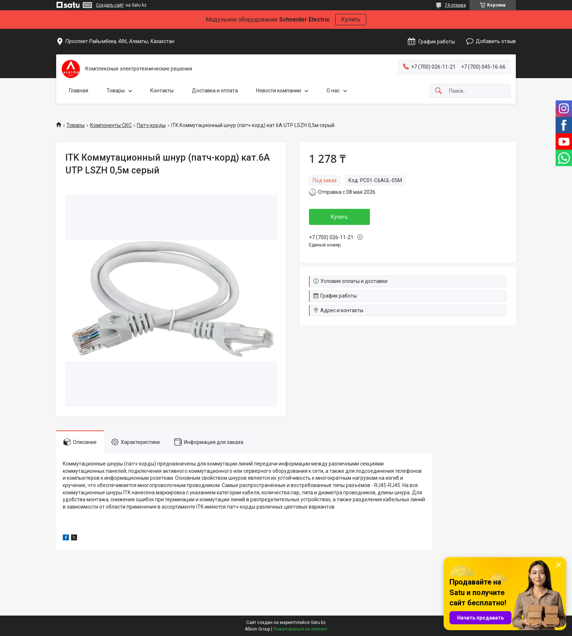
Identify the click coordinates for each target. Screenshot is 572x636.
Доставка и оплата (215, 90)
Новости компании (278, 90)
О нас (333, 90)
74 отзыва (455, 5)
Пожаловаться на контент (300, 629)
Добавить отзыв (496, 41)
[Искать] (438, 91)
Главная (78, 90)
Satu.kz (318, 622)
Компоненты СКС (111, 125)
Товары (116, 90)
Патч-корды (151, 125)
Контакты (162, 90)
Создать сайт (110, 5)
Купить (350, 19)
